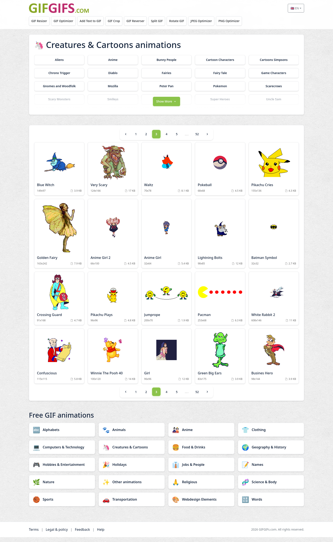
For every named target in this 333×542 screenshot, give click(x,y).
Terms (34, 534)
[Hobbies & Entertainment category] (62, 469)
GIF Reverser (140, 21)
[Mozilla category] (113, 86)
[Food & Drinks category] (201, 452)
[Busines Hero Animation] (274, 361)
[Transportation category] (132, 504)
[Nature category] (62, 487)
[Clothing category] (271, 434)
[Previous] (125, 139)
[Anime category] (113, 60)
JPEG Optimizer (209, 21)
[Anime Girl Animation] (166, 238)
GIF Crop (117, 21)
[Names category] (271, 469)
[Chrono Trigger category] (59, 73)
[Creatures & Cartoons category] (132, 452)
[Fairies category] (166, 73)
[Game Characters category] (274, 73)
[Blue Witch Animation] (59, 173)
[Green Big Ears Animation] (220, 361)
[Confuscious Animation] (59, 361)
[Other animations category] (132, 487)
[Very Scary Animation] (113, 173)
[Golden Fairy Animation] (59, 238)
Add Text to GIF (93, 21)
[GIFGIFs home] (59, 8)
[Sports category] (62, 504)
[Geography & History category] (271, 452)
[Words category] (271, 504)
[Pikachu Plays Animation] (113, 303)
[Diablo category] (113, 73)
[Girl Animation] (166, 361)
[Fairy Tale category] (220, 73)
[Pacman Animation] (220, 303)
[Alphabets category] (62, 434)
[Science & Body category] (271, 487)
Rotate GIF (183, 21)
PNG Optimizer (238, 21)
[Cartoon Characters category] (220, 60)
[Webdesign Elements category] (201, 504)
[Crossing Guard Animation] (59, 303)
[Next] (207, 139)
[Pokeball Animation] (220, 173)
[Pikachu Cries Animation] (274, 173)
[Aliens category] (59, 60)
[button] (166, 105)
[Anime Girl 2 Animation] (113, 238)
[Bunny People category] (166, 60)
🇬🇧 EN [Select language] (295, 8)
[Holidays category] (132, 469)
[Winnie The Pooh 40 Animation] (113, 361)
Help (100, 534)
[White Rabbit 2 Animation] (274, 303)
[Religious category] (201, 487)
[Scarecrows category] (274, 86)
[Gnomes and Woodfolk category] (59, 86)
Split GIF (163, 21)
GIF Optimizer (65, 21)
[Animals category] (132, 434)
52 (197, 139)
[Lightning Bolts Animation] (220, 238)
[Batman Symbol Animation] (274, 238)
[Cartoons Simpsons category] (274, 60)
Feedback (82, 534)
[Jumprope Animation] (166, 303)
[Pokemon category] (220, 86)
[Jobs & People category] (201, 469)
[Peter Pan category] (166, 86)
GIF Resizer (40, 21)
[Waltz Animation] (166, 173)
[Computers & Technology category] (62, 452)
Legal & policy (57, 534)
